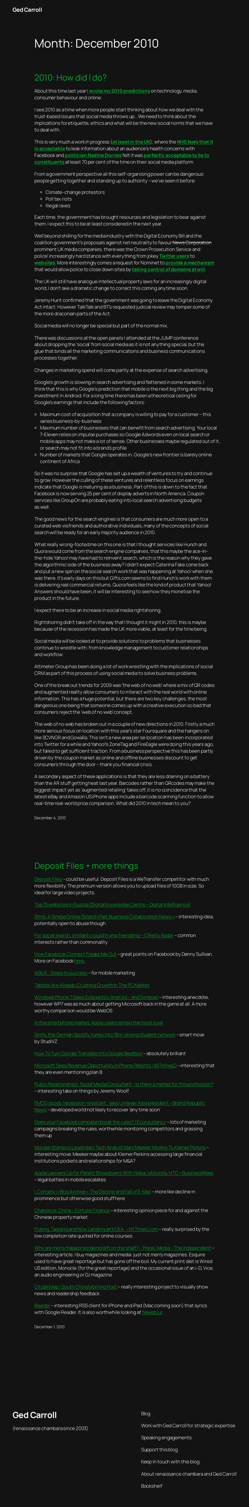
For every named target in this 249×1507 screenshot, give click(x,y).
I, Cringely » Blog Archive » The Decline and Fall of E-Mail (92, 1191)
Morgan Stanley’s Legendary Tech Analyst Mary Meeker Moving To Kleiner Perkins (120, 1147)
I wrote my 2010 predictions (118, 91)
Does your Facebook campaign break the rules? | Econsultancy (100, 1122)
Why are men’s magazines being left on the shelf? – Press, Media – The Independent (122, 1248)
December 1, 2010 (49, 1326)
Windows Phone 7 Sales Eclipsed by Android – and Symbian (96, 997)
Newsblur (152, 1312)
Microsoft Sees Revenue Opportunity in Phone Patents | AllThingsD (105, 1065)
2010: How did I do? (70, 77)
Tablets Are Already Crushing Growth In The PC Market (92, 985)
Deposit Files (48, 879)
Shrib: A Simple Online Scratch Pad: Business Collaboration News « (104, 916)
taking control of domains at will (168, 269)
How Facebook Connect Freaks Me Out (75, 954)
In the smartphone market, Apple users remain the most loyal (98, 1022)
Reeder (42, 1305)
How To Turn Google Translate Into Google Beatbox (88, 1053)
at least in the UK (131, 142)
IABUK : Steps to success (60, 973)
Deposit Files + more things (86, 865)
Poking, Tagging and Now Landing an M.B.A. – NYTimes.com (96, 1229)
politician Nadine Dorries (93, 155)
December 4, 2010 (49, 817)
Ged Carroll (27, 9)
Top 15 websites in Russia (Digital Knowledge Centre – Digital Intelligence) (112, 904)
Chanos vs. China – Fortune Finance (72, 1210)
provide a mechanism (189, 262)
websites (44, 262)
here (79, 960)
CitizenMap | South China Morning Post (75, 1286)
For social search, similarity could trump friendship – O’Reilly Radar (103, 935)
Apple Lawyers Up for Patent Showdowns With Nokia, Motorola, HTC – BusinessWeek (124, 1173)
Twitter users (174, 256)
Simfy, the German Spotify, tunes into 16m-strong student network (105, 1034)
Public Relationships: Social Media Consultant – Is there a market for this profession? (123, 1084)
